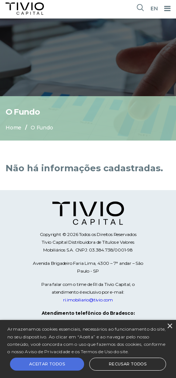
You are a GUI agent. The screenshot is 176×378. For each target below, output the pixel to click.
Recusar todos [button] (127, 364)
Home (13, 127)
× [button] (169, 326)
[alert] (88, 349)
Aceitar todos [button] (47, 364)
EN (154, 8)
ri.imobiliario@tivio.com (88, 300)
